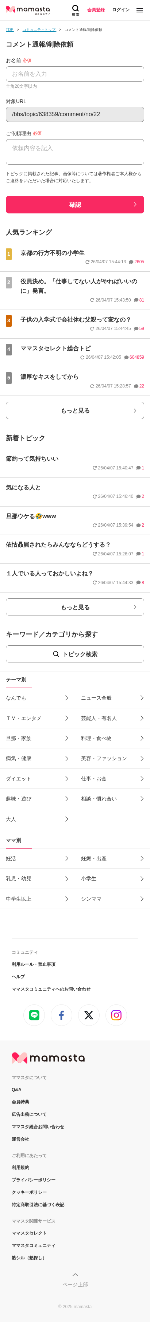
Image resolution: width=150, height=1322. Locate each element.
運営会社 (20, 1139)
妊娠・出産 (94, 858)
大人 (11, 819)
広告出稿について (29, 1114)
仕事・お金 (94, 779)
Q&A (17, 1089)
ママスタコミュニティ (33, 1245)
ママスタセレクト (29, 1233)
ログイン (121, 9)
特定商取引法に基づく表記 (38, 1205)
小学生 (88, 878)
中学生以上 (18, 899)
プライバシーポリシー (33, 1180)
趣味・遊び (18, 799)
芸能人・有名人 (99, 718)
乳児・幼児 (18, 878)
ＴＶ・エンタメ (24, 718)
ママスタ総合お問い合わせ (38, 1127)
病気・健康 (18, 758)
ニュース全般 (96, 698)
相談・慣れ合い (99, 799)
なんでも (16, 698)
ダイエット (18, 779)
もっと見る (75, 411)
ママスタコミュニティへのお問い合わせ (51, 989)
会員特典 (20, 1102)
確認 (75, 205)
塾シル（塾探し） (29, 1258)
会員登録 (96, 9)
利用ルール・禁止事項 (33, 964)
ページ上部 (75, 1284)
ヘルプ (18, 977)
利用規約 (20, 1167)
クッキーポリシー (29, 1192)
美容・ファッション (104, 758)
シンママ (91, 899)
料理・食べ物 (96, 738)
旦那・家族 (18, 738)
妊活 (11, 858)
